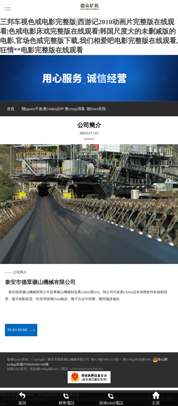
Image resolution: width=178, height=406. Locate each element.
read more (21, 330)
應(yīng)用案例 (75, 111)
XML (148, 359)
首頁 (10, 109)
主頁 (156, 398)
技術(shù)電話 (111, 398)
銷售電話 (67, 398)
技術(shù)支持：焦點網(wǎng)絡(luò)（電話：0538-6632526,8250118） (56, 369)
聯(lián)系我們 (96, 111)
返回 (22, 398)
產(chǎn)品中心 (53, 111)
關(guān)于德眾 (32, 111)
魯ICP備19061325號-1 (106, 359)
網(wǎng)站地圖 (134, 359)
